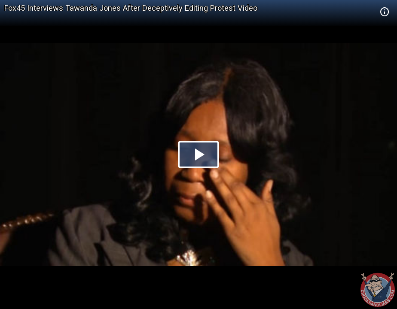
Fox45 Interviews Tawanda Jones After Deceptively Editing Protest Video (130, 7)
